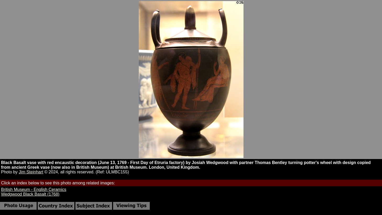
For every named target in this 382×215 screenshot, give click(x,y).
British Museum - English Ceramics (33, 189)
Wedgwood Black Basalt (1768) (30, 194)
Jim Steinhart (31, 172)
